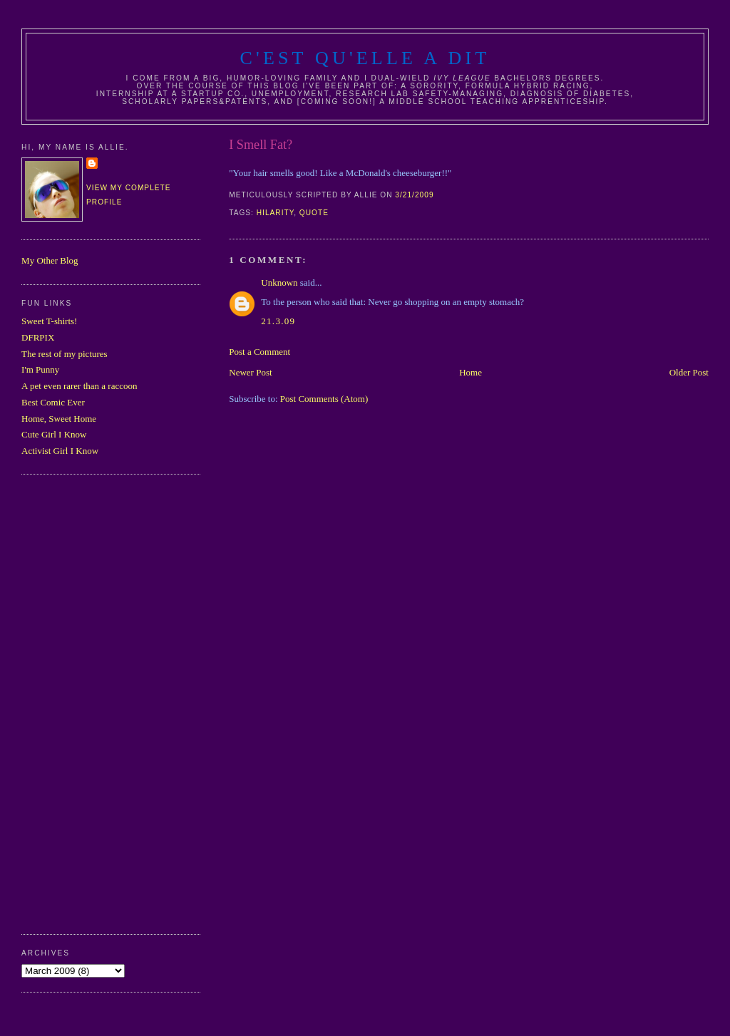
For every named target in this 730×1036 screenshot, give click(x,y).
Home (470, 372)
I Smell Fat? (260, 145)
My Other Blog (49, 260)
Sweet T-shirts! (49, 321)
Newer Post (250, 372)
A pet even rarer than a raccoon (79, 385)
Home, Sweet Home (58, 418)
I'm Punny (40, 369)
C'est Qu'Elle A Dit (365, 58)
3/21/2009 (414, 195)
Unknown (279, 282)
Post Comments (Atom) (324, 398)
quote (314, 213)
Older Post (689, 372)
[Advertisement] (78, 702)
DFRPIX (37, 337)
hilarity (275, 213)
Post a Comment (259, 351)
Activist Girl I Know (59, 450)
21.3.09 (278, 321)
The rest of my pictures (64, 353)
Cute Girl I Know (53, 434)
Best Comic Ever (53, 402)
